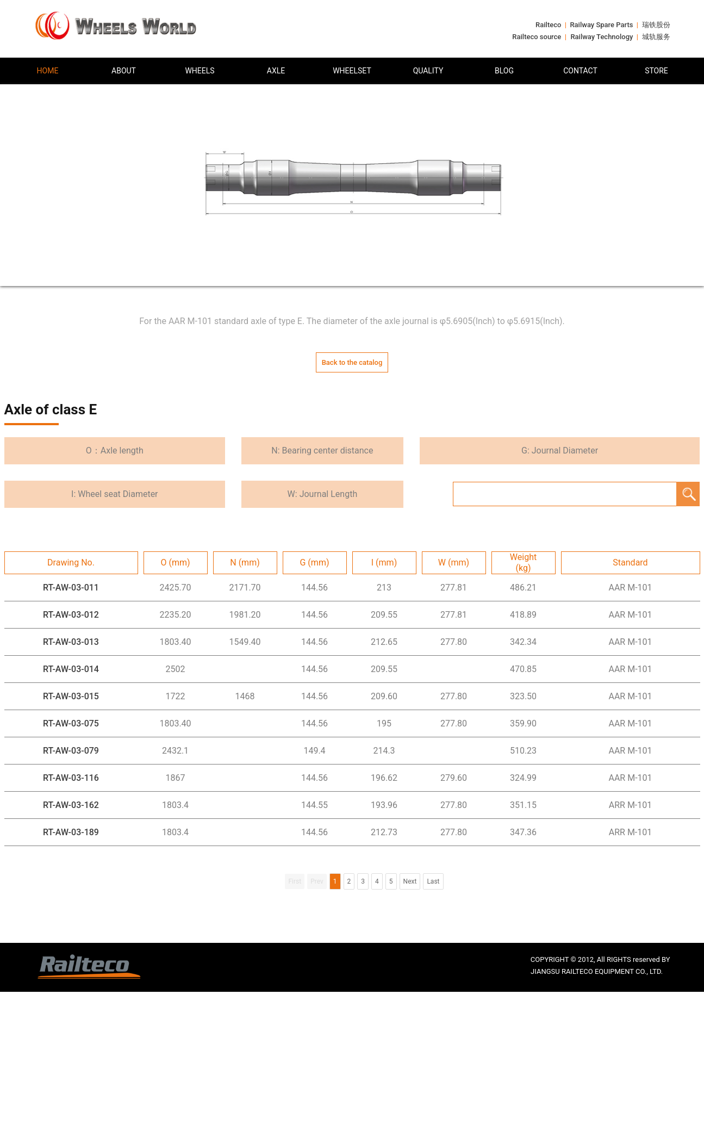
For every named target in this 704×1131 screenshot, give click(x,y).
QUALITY (428, 70)
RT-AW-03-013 (71, 642)
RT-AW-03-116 (71, 778)
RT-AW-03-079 (71, 750)
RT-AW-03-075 (71, 723)
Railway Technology (601, 37)
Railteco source (536, 37)
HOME (48, 70)
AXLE (276, 70)
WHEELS (199, 70)
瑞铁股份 (656, 25)
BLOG (504, 70)
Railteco (548, 25)
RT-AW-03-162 (71, 805)
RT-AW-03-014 (71, 669)
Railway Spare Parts (601, 25)
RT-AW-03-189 (71, 832)
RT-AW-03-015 (71, 696)
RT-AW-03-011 (71, 587)
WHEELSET (352, 70)
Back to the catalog (352, 362)
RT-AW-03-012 (71, 615)
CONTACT (580, 70)
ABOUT (123, 70)
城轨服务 (656, 37)
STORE (656, 70)
